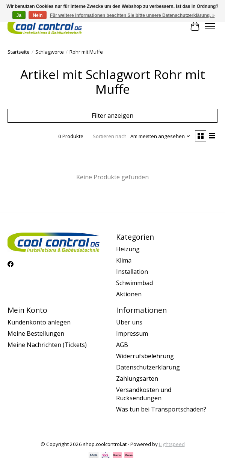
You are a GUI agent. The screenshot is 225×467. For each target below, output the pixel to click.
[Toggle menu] (209, 26)
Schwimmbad (134, 283)
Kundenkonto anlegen (39, 322)
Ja (19, 15)
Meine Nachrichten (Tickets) (47, 345)
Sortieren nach (110, 136)
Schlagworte (49, 51)
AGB (122, 345)
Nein (37, 15)
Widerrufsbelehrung (145, 356)
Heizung (128, 249)
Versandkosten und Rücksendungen (143, 394)
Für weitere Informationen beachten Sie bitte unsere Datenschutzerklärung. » (132, 15)
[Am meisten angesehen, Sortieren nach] (160, 136)
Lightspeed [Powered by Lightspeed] (172, 444)
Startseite (19, 51)
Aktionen (129, 294)
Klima (123, 260)
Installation (132, 271)
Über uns (129, 322)
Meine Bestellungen (36, 333)
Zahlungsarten (137, 378)
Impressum (132, 333)
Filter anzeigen (112, 115)
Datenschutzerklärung (148, 367)
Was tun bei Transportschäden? (161, 409)
